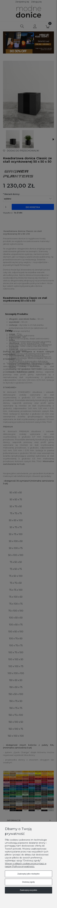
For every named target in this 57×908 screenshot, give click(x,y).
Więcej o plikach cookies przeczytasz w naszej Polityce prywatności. (25, 865)
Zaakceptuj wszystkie (28, 890)
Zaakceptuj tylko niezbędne (28, 874)
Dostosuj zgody (28, 882)
